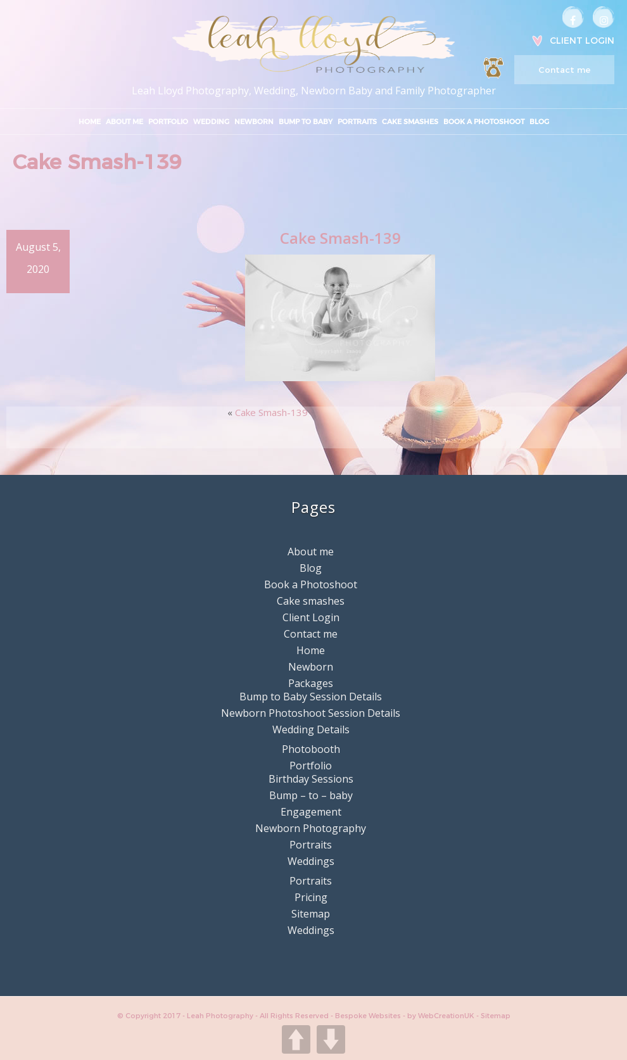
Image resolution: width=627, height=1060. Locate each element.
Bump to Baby (305, 121)
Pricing (310, 897)
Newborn (254, 121)
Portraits (357, 121)
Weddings (311, 861)
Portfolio (168, 121)
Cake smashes (410, 121)
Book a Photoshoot (483, 121)
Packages (310, 683)
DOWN (331, 1039)
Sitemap (310, 914)
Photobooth (311, 749)
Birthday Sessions (311, 779)
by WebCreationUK (441, 1015)
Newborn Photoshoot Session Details (310, 713)
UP (296, 1039)
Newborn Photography (310, 828)
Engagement (311, 812)
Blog (539, 121)
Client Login (582, 40)
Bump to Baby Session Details (310, 697)
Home (90, 121)
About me (124, 121)
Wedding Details (311, 729)
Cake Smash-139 (271, 412)
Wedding (211, 121)
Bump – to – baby (311, 795)
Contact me (564, 70)
